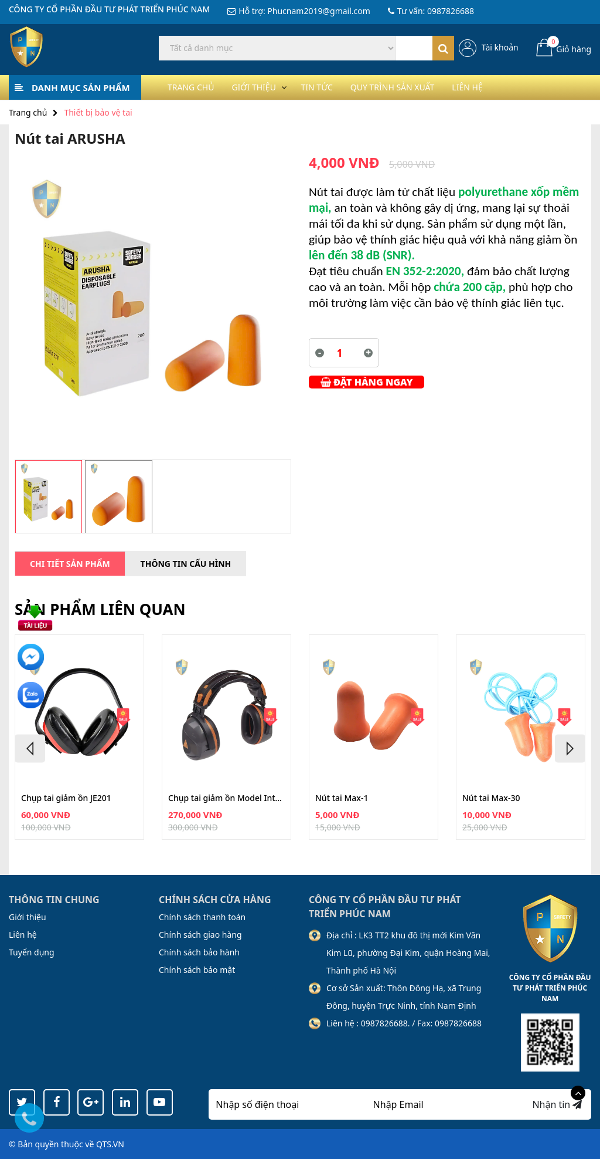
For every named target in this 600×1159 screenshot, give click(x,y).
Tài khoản (500, 47)
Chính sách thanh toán (202, 917)
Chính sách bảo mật (197, 969)
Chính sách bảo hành (199, 952)
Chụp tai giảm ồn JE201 (66, 798)
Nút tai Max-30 (491, 798)
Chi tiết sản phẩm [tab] (70, 563)
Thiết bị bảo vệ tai (98, 112)
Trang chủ (195, 87)
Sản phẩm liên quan (100, 609)
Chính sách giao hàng (200, 934)
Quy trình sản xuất (421, 87)
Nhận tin (557, 1104)
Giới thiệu (265, 87)
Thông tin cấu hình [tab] (186, 563)
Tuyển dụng (31, 952)
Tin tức (336, 87)
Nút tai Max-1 (341, 798)
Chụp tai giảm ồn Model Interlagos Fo (226, 798)
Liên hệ (505, 87)
